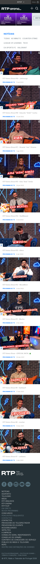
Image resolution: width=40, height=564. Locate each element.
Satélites (6, 530)
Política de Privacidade (10, 553)
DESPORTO (6, 494)
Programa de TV (9, 82)
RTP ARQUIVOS (8, 501)
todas (7, 38)
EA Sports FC (10, 48)
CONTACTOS (7, 520)
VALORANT (22, 48)
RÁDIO (4, 499)
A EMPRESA (6, 532)
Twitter (10, 484)
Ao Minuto (16, 38)
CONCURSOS (7, 513)
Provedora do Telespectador (16, 523)
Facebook (4, 484)
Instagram (16, 484)
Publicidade (22, 555)
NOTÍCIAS (5, 491)
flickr (28, 484)
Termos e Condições (9, 555)
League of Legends (13, 43)
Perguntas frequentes (13, 515)
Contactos (7, 518)
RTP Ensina (7, 503)
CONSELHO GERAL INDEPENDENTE (16, 535)
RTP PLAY (5, 506)
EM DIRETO (6, 508)
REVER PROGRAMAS (10, 511)
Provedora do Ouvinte (12, 525)
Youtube (22, 484)
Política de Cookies (27, 553)
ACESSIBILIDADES (9, 528)
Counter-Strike (30, 38)
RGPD (4, 544)
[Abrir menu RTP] (20, 2)
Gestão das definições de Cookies (18, 547)
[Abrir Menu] (32, 6)
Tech (25, 43)
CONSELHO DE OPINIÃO (11, 537)
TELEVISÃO (6, 496)
